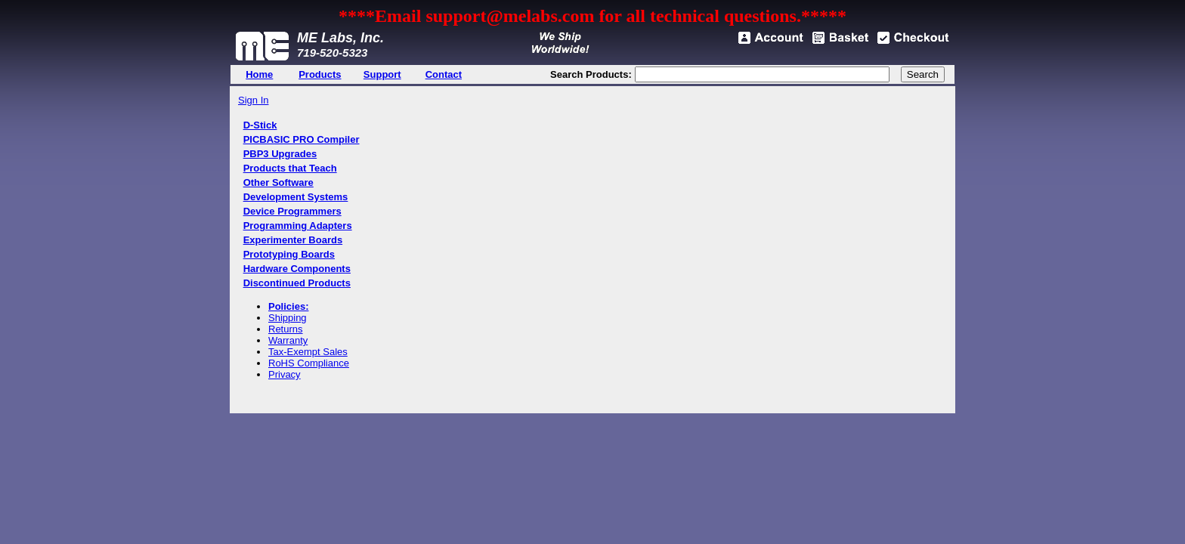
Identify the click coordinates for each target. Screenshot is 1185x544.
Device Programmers (292, 211)
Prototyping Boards (289, 254)
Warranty (288, 340)
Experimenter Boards (293, 240)
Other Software (278, 182)
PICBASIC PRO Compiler (301, 139)
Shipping (287, 317)
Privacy (284, 374)
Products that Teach (290, 168)
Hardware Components (297, 268)
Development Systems (295, 196)
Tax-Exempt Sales (308, 351)
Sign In (253, 100)
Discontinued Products (297, 283)
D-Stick (260, 125)
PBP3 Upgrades (280, 153)
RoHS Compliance (308, 363)
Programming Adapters (297, 225)
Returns (285, 329)
